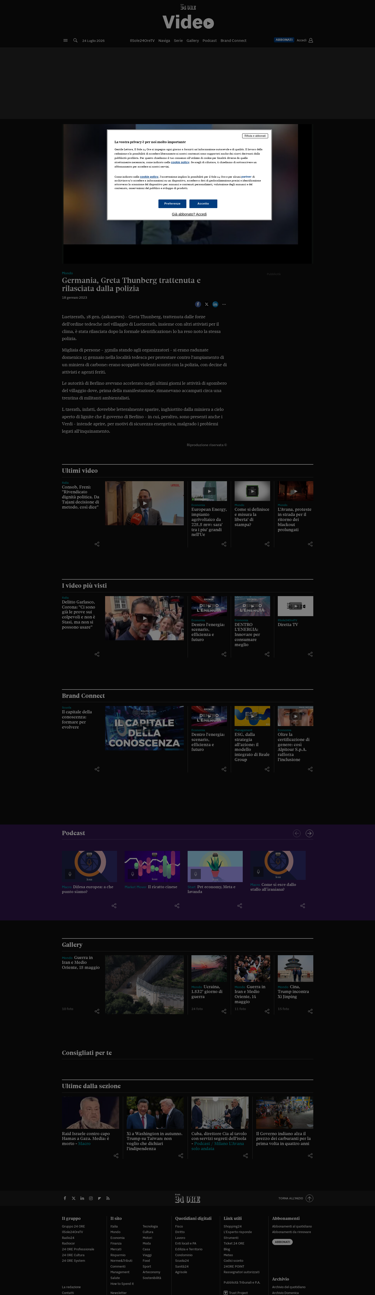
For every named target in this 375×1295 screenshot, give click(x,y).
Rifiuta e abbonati (255, 135)
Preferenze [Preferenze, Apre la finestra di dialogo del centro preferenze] (172, 203)
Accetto (203, 203)
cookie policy (180, 162)
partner (246, 176)
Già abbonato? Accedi (189, 214)
